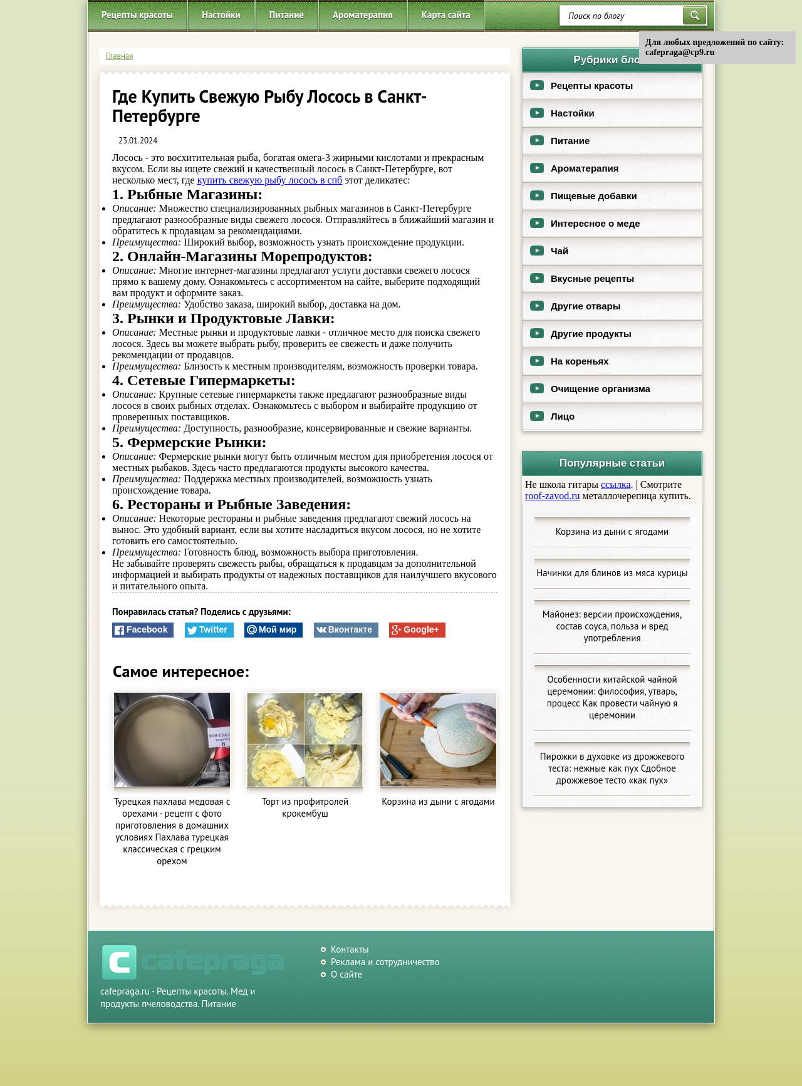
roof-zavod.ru (552, 495)
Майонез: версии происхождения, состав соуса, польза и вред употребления (612, 626)
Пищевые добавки (580, 196)
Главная (119, 56)
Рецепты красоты (137, 15)
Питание (286, 15)
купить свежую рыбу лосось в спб (270, 180)
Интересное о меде (581, 223)
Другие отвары (571, 306)
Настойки (221, 15)
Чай (545, 251)
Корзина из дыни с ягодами (438, 801)
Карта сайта (446, 15)
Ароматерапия (363, 15)
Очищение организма (586, 388)
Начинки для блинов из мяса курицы (612, 573)
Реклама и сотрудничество (385, 962)
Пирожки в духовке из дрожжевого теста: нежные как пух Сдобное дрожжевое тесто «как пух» (612, 768)
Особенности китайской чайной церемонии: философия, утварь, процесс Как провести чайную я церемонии (612, 697)
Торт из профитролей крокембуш (305, 807)
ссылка (616, 484)
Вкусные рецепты (578, 278)
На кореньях (566, 361)
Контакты (350, 949)
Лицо (549, 416)
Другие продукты (577, 333)
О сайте (346, 974)
